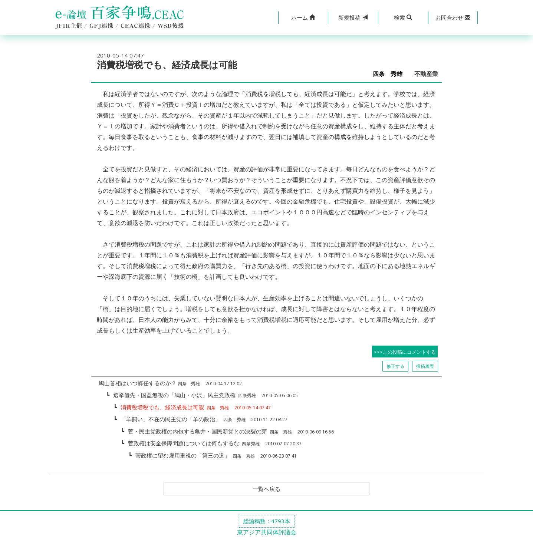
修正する (395, 366)
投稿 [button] (353, 17)
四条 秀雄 (390, 74)
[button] (303, 17)
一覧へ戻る (267, 489)
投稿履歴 (425, 366)
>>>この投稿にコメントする (405, 352)
